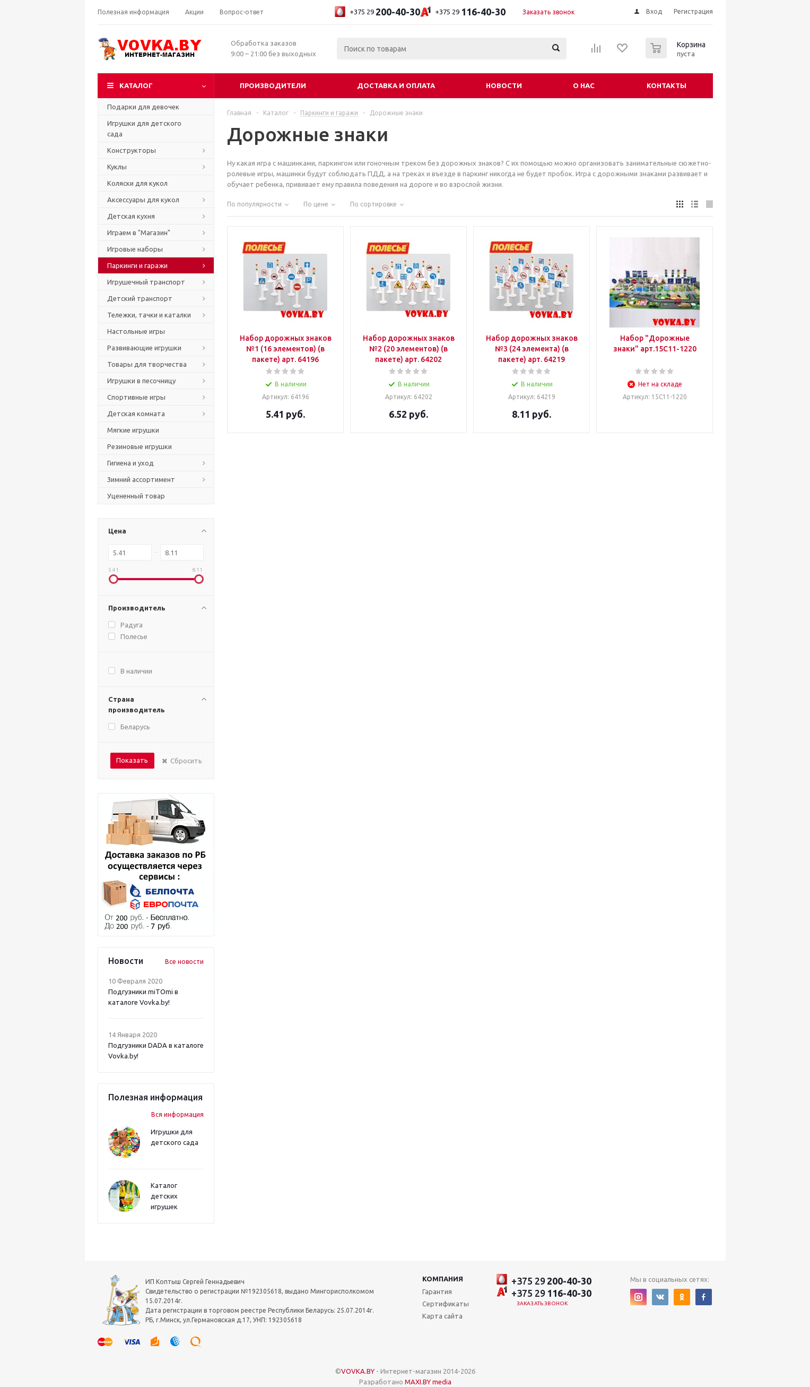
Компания (442, 1278)
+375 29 (377, 11)
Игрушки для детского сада (144, 128)
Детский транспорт (139, 298)
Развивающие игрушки (144, 347)
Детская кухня (131, 216)
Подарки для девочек (143, 106)
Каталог (136, 85)
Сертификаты (445, 1303)
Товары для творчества (147, 364)
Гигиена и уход (130, 463)
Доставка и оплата (396, 85)
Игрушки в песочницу (141, 380)
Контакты (666, 85)
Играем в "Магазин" (138, 232)
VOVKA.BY (357, 1371)
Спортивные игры (136, 397)
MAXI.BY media (428, 1381)
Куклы (117, 166)
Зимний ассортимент (141, 479)
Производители (273, 85)
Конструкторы (131, 150)
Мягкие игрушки (133, 430)
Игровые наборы (135, 249)
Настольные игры (136, 331)
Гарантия (437, 1291)
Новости (504, 85)
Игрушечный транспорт (146, 282)
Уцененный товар (136, 495)
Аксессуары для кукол (143, 199)
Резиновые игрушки (139, 446)
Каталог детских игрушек (164, 1196)
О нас (584, 85)
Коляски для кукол (137, 183)
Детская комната (136, 413)
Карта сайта (442, 1316)
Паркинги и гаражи (137, 265)
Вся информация (177, 1114)
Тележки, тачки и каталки (149, 314)
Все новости (184, 961)
